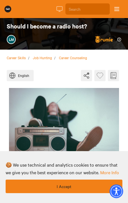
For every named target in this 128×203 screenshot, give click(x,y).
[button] (116, 191)
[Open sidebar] (117, 9)
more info (109, 172)
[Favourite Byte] (100, 75)
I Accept (64, 186)
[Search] (87, 9)
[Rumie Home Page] (7, 9)
